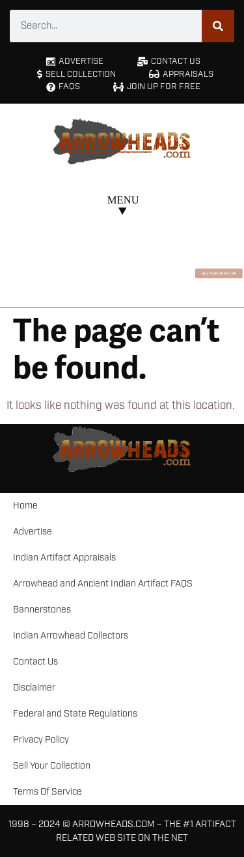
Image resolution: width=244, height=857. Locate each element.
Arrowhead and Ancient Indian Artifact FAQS (103, 584)
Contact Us (35, 662)
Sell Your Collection (51, 766)
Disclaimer (34, 688)
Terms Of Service (47, 792)
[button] (122, 207)
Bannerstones (42, 610)
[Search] (218, 26)
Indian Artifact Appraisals (64, 558)
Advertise (32, 532)
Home (25, 506)
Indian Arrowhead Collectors (70, 636)
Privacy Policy (41, 740)
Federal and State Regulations (75, 714)
